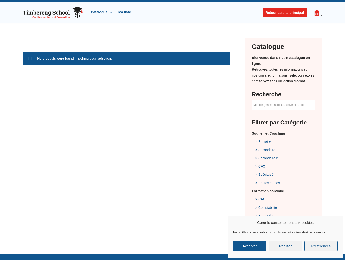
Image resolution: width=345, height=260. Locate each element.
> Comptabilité (266, 207)
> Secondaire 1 (266, 150)
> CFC (260, 166)
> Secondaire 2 (266, 158)
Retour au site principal (284, 13)
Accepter (250, 246)
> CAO (260, 199)
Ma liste (124, 12)
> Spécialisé (264, 174)
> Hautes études (267, 183)
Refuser (285, 246)
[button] (111, 13)
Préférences (321, 246)
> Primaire (263, 141)
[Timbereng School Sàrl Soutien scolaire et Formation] (53, 13)
